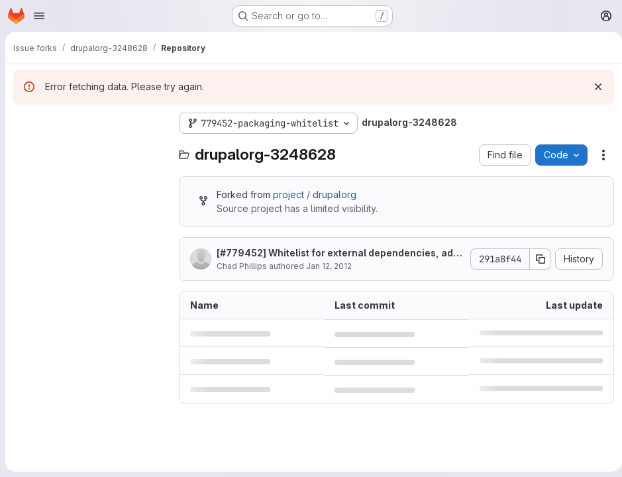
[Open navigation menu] (39, 15)
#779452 (241, 252)
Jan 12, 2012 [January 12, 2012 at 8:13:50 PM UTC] (329, 266)
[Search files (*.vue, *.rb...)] (89, 149)
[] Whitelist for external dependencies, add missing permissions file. (335, 253)
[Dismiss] (593, 87)
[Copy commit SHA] (535, 259)
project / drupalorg (314, 194)
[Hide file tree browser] (23, 123)
